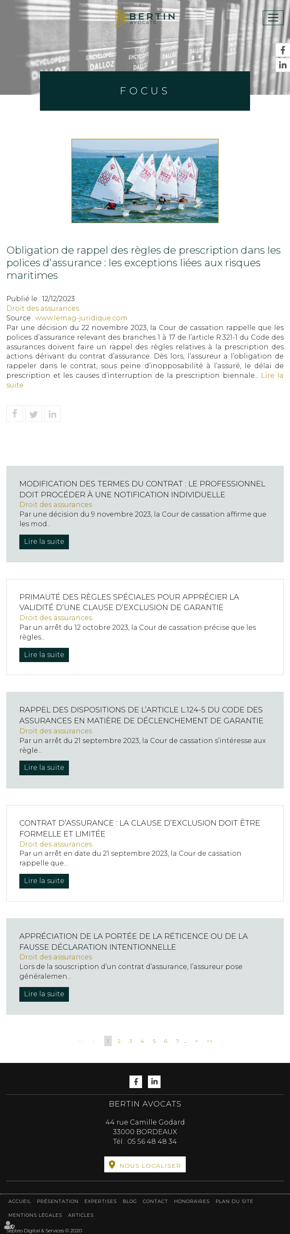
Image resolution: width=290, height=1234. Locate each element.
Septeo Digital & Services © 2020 (44, 1230)
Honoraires (192, 1201)
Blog (130, 1201)
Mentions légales (35, 1215)
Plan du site (234, 1201)
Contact (155, 1201)
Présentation (58, 1201)
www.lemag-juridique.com (81, 318)
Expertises (100, 1201)
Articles (81, 1215)
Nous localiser (150, 1165)
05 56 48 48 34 (152, 1142)
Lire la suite (44, 542)
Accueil (19, 1201)
